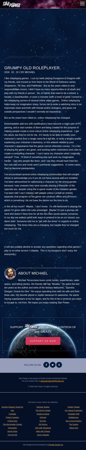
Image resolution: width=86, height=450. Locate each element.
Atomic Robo (12, 431)
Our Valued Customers (73, 411)
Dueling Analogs (43, 414)
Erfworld (43, 417)
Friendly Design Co (55, 445)
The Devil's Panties (43, 411)
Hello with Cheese (43, 431)
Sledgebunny (74, 417)
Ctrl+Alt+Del (12, 435)
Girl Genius (43, 424)
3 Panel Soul (12, 421)
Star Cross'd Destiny (73, 421)
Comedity (12, 414)
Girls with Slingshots (43, 428)
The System (73, 424)
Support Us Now (43, 341)
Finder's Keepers (12, 417)
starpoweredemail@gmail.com (52, 381)
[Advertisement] (43, 32)
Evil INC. (43, 421)
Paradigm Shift (73, 414)
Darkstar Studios (43, 407)
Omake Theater (74, 407)
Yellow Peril (73, 428)
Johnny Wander (43, 435)
